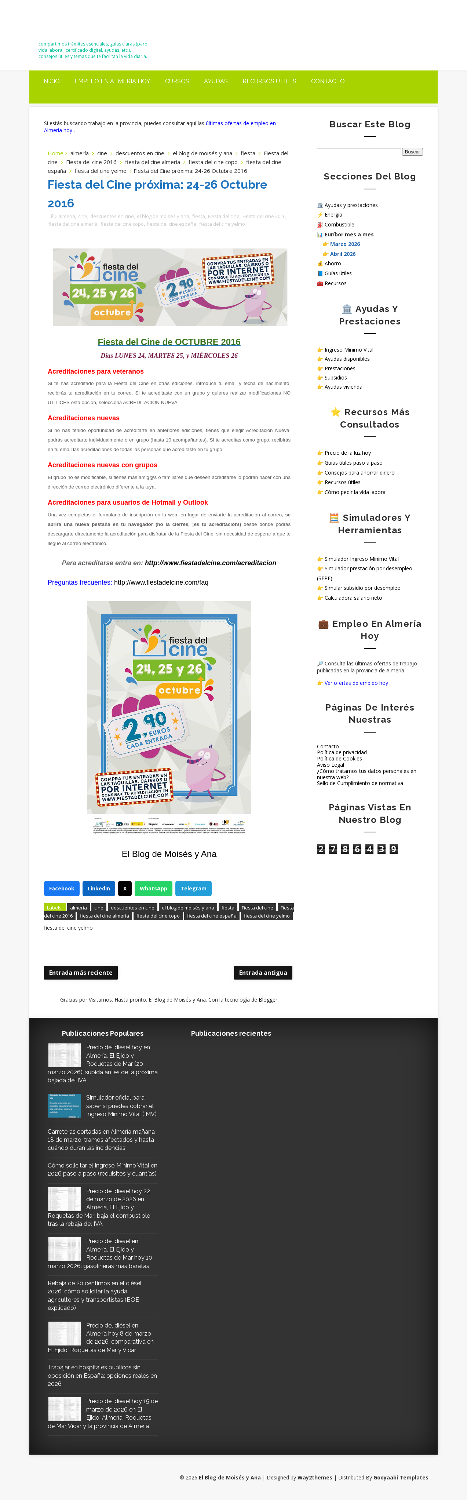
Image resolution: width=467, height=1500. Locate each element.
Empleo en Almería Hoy (112, 81)
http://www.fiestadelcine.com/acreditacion (210, 563)
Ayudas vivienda (343, 386)
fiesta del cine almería (152, 162)
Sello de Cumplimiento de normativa (360, 783)
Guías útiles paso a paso (354, 462)
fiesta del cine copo (213, 162)
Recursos (336, 283)
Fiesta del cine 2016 (91, 162)
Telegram (193, 888)
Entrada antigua (263, 973)
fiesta (248, 153)
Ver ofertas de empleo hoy (356, 682)
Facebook (61, 888)
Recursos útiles (269, 81)
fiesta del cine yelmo (100, 170)
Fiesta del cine (224, 216)
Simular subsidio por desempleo (363, 587)
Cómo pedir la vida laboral (356, 492)
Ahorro (333, 263)
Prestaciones (340, 368)
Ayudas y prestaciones (351, 204)
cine (102, 153)
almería (79, 153)
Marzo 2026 (345, 243)
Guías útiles (338, 273)
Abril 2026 (342, 253)
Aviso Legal (330, 764)
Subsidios (336, 377)
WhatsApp (153, 888)
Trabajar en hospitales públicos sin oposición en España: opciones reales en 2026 (102, 1375)
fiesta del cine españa (171, 224)
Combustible (339, 224)
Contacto (328, 81)
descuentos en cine (140, 153)
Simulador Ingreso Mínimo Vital (362, 558)
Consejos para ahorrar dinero (360, 472)
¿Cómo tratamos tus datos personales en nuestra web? (366, 774)
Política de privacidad (342, 752)
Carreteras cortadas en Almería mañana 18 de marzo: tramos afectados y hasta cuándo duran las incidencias (101, 1140)
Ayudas (216, 81)
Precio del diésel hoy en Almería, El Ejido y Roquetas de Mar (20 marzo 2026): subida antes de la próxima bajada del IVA (103, 1064)
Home (55, 153)
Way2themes (315, 1477)
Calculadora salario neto (353, 597)
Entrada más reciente (81, 973)
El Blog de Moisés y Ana (79, 23)
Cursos (177, 81)
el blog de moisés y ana (202, 153)
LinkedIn (99, 888)
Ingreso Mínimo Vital (349, 349)
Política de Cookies (339, 758)
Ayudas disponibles (347, 358)
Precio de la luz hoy (348, 452)
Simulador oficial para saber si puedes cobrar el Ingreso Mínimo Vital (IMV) (121, 1106)
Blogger (268, 999)
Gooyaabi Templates (400, 1477)
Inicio (51, 81)
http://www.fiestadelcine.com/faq (161, 582)
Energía (333, 214)
